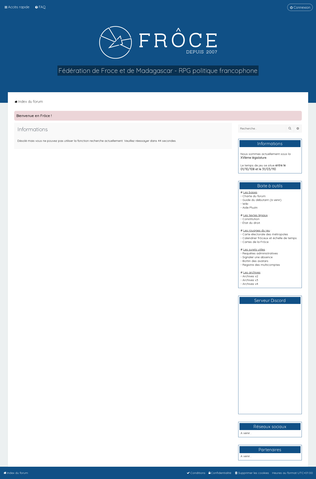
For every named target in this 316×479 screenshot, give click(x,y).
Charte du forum (254, 196)
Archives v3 (250, 280)
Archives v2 (250, 276)
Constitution (250, 219)
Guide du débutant (255, 200)
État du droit (251, 223)
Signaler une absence (257, 257)
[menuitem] (40, 7)
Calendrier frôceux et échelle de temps (269, 238)
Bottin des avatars (255, 261)
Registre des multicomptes (261, 265)
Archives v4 (250, 284)
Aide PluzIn (250, 207)
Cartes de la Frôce (255, 242)
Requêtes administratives (260, 253)
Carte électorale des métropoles (265, 234)
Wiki (245, 204)
